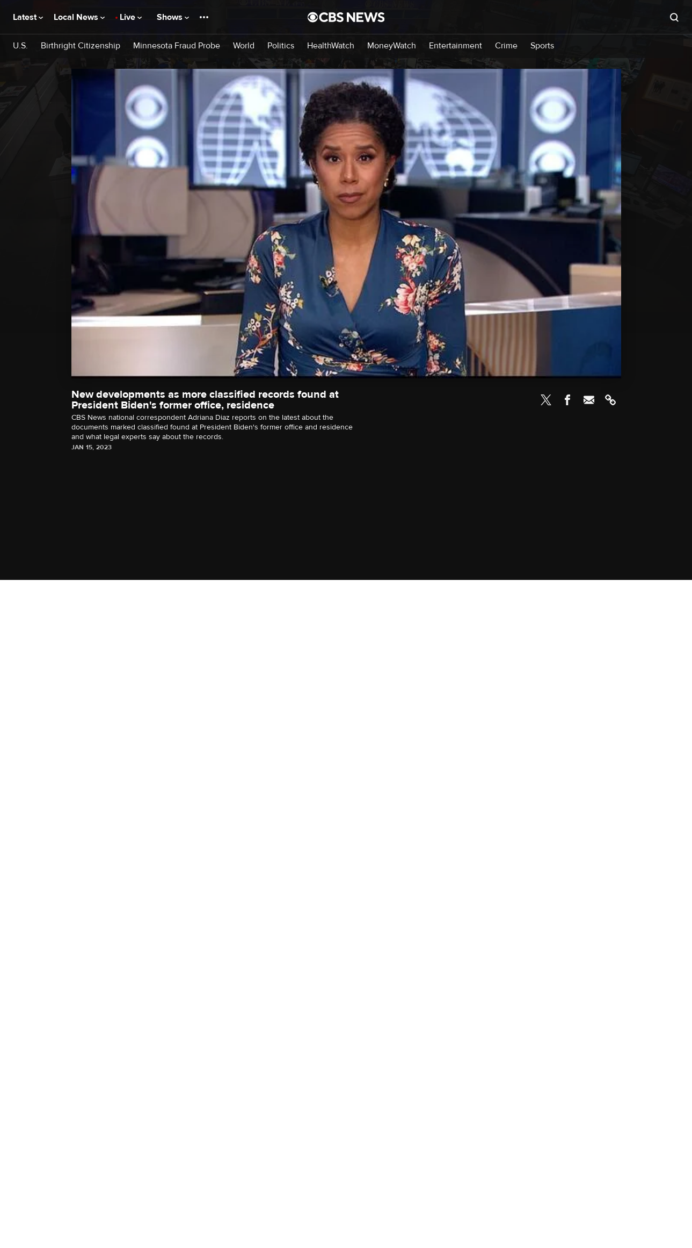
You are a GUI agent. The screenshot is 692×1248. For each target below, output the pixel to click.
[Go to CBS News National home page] (346, 17)
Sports (542, 46)
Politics (280, 46)
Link (610, 400)
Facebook (567, 400)
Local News (79, 17)
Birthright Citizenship (80, 46)
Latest (28, 17)
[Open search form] (674, 17)
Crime (506, 46)
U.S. (20, 46)
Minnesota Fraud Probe (176, 46)
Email (589, 400)
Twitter (546, 400)
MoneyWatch (391, 46)
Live (131, 17)
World (243, 46)
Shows (173, 17)
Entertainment (455, 46)
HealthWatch (330, 46)
